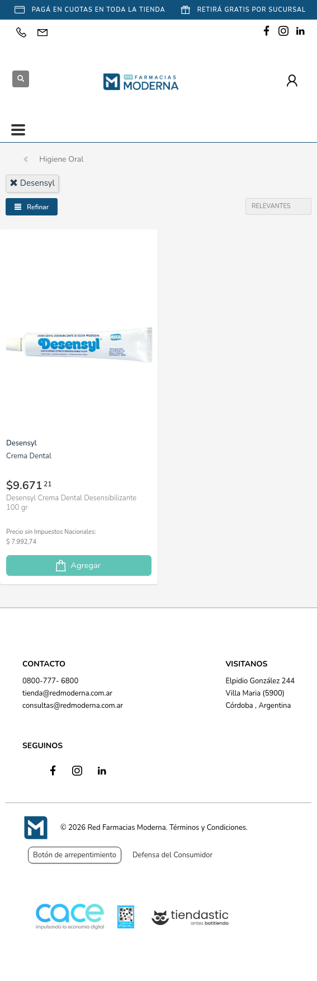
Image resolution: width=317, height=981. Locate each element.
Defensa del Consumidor (172, 855)
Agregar (77, 565)
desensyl (32, 183)
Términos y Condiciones (207, 828)
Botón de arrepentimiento (74, 855)
